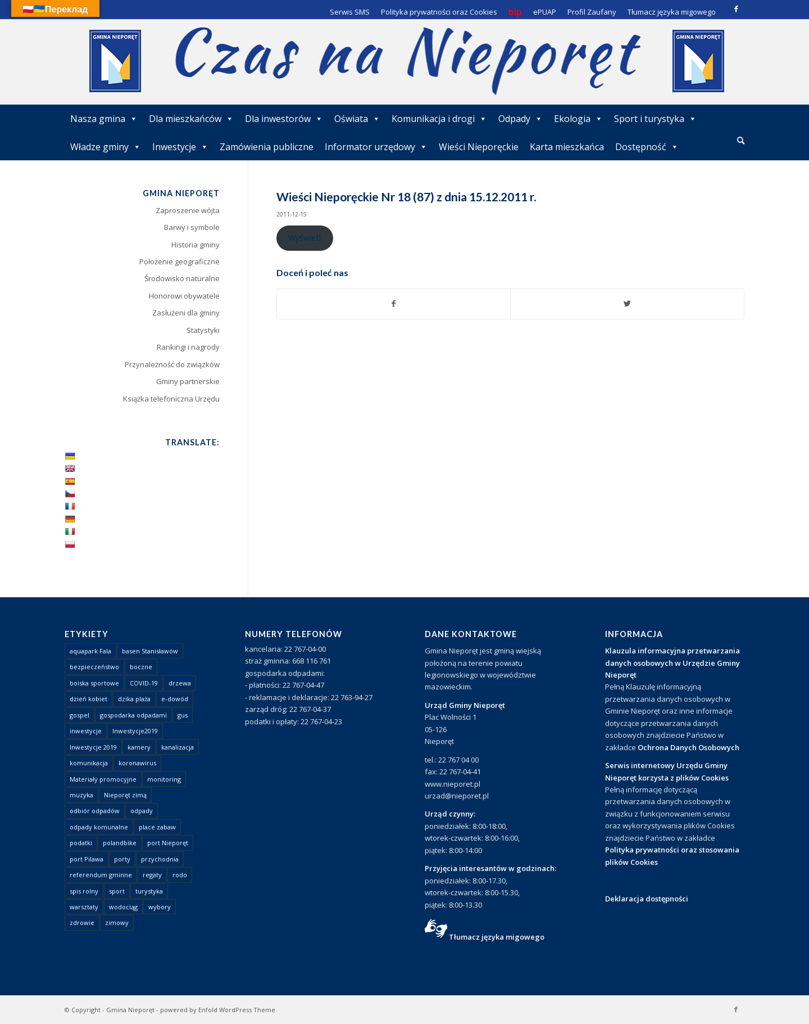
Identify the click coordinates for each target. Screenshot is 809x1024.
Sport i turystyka (655, 118)
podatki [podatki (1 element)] (81, 842)
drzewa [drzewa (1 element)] (180, 683)
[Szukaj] (740, 140)
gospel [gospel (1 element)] (79, 715)
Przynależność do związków (172, 364)
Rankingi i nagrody (188, 347)
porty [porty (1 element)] (122, 859)
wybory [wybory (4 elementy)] (159, 907)
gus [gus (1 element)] (183, 715)
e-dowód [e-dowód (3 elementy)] (174, 698)
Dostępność (647, 147)
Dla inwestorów (284, 118)
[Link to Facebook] (736, 8)
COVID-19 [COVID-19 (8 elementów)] (144, 683)
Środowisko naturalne (182, 278)
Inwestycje (180, 147)
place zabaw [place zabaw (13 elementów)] (157, 827)
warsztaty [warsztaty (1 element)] (84, 907)
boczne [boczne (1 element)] (141, 666)
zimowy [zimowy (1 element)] (117, 922)
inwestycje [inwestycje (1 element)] (86, 731)
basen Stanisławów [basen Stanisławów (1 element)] (150, 651)
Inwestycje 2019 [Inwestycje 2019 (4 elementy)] (93, 747)
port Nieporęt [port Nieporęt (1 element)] (167, 842)
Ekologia (578, 118)
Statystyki (203, 330)
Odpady (520, 118)
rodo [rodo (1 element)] (179, 874)
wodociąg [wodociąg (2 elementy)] (123, 907)
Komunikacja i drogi (439, 118)
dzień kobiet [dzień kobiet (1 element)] (88, 698)
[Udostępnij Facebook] (394, 303)
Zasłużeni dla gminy (186, 313)
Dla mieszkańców (191, 118)
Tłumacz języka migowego (496, 937)
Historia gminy (195, 245)
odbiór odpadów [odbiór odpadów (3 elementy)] (95, 810)
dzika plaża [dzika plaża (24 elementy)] (134, 698)
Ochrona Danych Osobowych (688, 747)
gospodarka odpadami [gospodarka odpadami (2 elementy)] (133, 715)
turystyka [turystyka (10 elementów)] (149, 891)
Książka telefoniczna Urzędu (171, 399)
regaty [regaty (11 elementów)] (152, 874)
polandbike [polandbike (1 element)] (120, 842)
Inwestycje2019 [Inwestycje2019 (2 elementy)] (135, 731)
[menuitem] (740, 141)
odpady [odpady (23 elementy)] (141, 810)
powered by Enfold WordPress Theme (217, 1009)
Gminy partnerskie (188, 381)
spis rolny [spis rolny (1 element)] (84, 891)
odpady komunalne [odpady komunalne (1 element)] (99, 827)
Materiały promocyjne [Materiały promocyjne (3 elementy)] (103, 779)
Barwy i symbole (192, 227)
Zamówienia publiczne (266, 147)
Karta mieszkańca (567, 147)
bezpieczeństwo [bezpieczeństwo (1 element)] (94, 666)
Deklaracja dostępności (646, 899)
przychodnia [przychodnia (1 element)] (160, 859)
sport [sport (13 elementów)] (117, 891)
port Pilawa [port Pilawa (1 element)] (86, 859)
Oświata (357, 118)
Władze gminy (105, 147)
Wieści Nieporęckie (479, 147)
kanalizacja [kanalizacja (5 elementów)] (177, 747)
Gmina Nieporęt (130, 1009)
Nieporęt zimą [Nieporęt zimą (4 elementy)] (125, 795)
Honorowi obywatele (184, 296)
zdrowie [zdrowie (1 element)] (82, 922)
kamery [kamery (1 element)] (139, 747)
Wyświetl (304, 237)
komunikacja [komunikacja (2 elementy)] (89, 763)
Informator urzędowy (376, 147)
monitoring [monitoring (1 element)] (164, 779)
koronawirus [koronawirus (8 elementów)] (137, 763)
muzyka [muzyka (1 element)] (81, 795)
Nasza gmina (104, 118)
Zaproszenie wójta (188, 210)
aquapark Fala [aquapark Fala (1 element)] (90, 651)
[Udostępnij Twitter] (627, 303)
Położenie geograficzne (179, 261)
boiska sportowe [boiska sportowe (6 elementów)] (94, 683)
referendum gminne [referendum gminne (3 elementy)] (101, 874)
